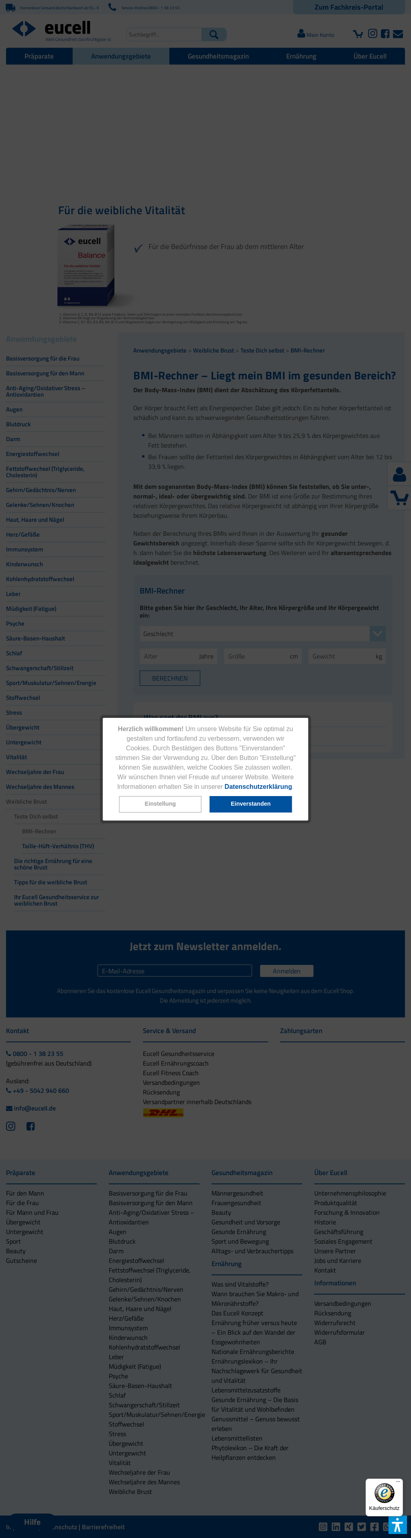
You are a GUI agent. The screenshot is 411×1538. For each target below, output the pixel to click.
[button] (160, 804)
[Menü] (398, 1483)
